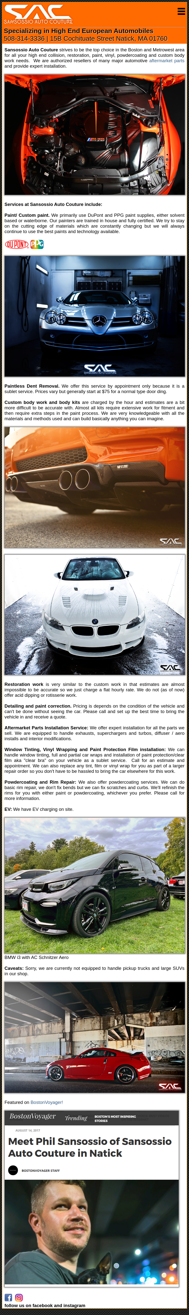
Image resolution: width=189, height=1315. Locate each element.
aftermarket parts (166, 60)
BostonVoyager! (47, 1102)
